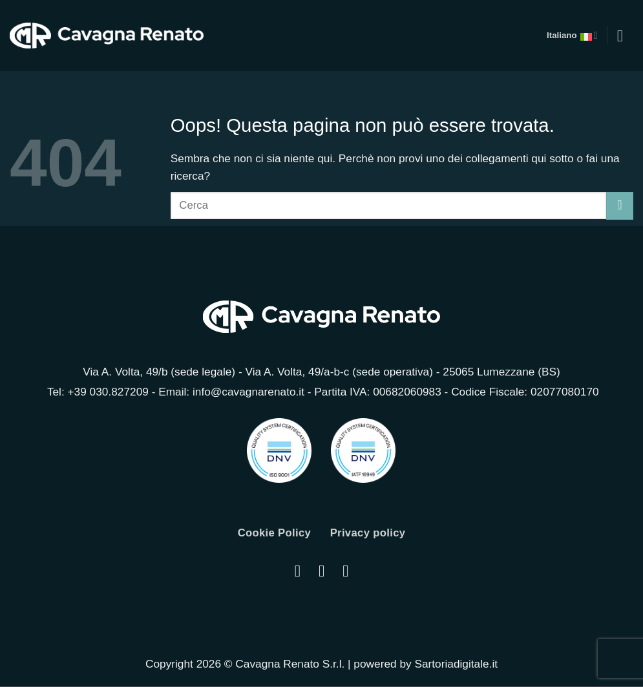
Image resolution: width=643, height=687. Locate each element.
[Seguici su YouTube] (345, 571)
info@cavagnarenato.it (248, 391)
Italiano (570, 35)
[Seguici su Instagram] (298, 571)
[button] (625, 35)
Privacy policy (369, 533)
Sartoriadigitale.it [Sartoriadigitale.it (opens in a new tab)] (456, 664)
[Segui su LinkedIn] (321, 571)
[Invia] (619, 205)
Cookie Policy (273, 533)
